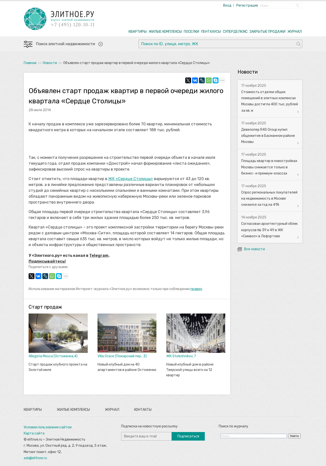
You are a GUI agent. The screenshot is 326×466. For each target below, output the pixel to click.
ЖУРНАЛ (294, 32)
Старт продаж (45, 307)
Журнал (112, 410)
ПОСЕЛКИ (191, 32)
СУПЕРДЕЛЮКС (235, 32)
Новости (50, 63)
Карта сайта (34, 433)
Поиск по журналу (233, 426)
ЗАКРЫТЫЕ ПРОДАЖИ (267, 32)
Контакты (143, 410)
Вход (227, 5)
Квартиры (33, 410)
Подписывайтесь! (47, 261)
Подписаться (188, 436)
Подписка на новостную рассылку (149, 426)
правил (196, 289)
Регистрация (247, 5)
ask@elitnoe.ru (35, 458)
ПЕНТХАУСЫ (211, 32)
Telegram (99, 255)
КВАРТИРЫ (138, 32)
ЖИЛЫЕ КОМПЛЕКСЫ (165, 32)
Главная (30, 63)
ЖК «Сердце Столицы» (130, 178)
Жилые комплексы (73, 410)
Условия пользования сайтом (48, 427)
